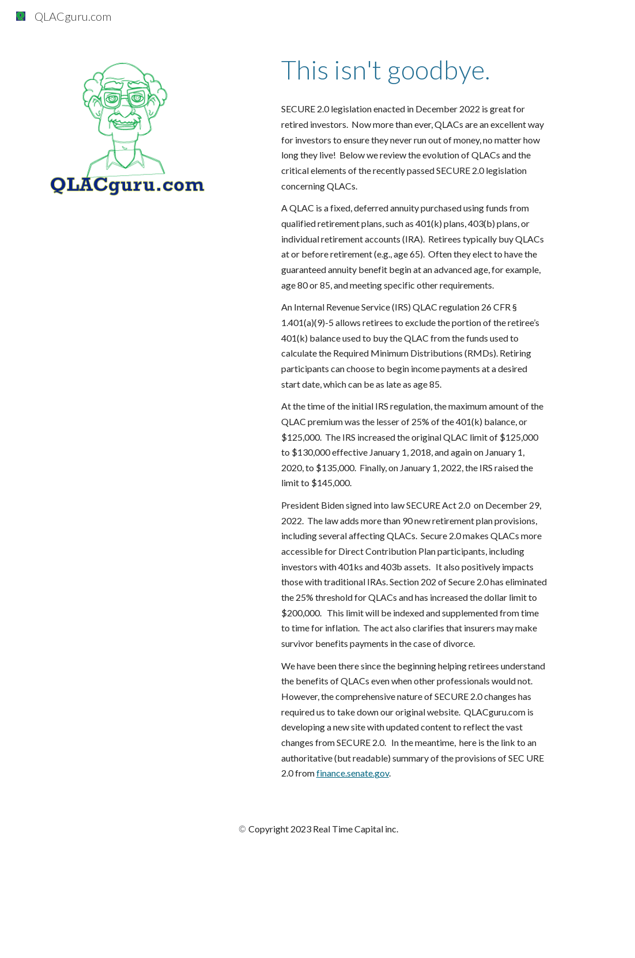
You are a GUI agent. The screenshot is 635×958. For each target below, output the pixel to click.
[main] (414, 69)
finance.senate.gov (352, 772)
